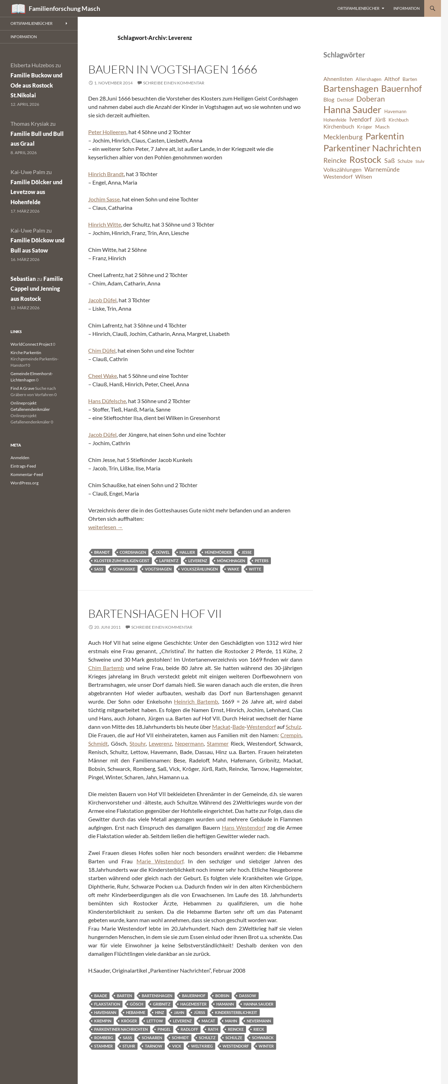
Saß (98, 569)
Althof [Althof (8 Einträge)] (392, 79)
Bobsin (222, 995)
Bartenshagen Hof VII (155, 613)
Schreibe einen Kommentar (173, 82)
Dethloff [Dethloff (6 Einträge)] (345, 100)
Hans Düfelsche (107, 401)
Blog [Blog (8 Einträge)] (328, 99)
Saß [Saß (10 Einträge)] (389, 160)
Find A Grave (22, 388)
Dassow (247, 995)
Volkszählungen (199, 569)
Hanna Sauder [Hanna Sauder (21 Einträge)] (352, 109)
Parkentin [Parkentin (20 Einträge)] (384, 135)
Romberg (103, 1037)
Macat (208, 1021)
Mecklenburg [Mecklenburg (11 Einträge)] (343, 137)
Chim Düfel (101, 350)
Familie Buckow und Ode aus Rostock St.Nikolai (36, 85)
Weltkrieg (202, 1046)
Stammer (218, 743)
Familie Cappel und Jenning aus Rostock (36, 288)
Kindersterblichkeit (236, 1012)
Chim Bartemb (106, 667)
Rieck (258, 1029)
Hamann (225, 1004)
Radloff (189, 1029)
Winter (266, 1046)
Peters (261, 560)
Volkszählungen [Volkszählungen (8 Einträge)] (342, 169)
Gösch (136, 1004)
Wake (233, 569)
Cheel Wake (102, 375)
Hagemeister (193, 1004)
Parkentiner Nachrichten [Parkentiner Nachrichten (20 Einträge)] (372, 147)
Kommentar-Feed (26, 474)
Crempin (290, 735)
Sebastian (23, 278)
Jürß (199, 1012)
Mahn (231, 1021)
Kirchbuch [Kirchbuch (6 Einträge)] (398, 120)
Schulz (293, 726)
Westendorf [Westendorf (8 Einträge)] (337, 176)
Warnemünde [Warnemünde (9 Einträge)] (382, 169)
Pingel (164, 1029)
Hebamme (135, 1012)
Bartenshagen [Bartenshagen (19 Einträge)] (350, 88)
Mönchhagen (231, 560)
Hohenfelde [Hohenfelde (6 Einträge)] (334, 120)
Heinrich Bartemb (196, 701)
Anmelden (19, 457)
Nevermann (259, 1021)
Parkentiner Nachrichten (121, 1029)
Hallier (187, 552)
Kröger (129, 1021)
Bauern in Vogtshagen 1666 (172, 69)
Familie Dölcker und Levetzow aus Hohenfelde (36, 192)
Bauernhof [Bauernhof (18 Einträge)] (401, 88)
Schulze (233, 1037)
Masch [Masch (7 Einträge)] (382, 127)
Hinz (159, 1012)
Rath (213, 1029)
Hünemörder (218, 552)
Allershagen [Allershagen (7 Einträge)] (369, 79)
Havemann (105, 1012)
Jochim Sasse (104, 199)
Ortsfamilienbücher (358, 8)
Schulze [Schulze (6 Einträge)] (405, 161)
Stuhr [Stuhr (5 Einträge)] (420, 161)
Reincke (236, 1029)
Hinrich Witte (104, 224)
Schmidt (98, 743)
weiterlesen (105, 527)
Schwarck (263, 1037)
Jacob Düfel (102, 300)
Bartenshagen (157, 995)
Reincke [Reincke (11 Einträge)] (334, 160)
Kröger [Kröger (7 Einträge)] (364, 127)
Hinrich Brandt (106, 174)
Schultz (207, 1037)
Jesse (246, 552)
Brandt (102, 552)
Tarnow (153, 1046)
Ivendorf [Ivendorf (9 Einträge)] (360, 119)
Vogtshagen (158, 569)
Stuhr (128, 1046)
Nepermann (189, 743)
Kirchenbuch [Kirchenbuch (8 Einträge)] (338, 126)
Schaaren (152, 1037)
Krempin (102, 1021)
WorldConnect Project (31, 344)
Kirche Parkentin (25, 352)
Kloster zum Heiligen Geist (121, 560)
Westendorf (261, 726)
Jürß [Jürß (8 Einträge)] (380, 119)
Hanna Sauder (258, 1004)
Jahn (179, 1012)
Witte (255, 569)
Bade (238, 726)
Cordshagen (133, 552)
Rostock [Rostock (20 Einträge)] (365, 159)
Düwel (163, 552)
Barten (124, 995)
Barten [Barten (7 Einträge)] (409, 79)
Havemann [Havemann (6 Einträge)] (395, 111)
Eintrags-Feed (23, 466)
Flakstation (107, 1004)
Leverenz (197, 560)
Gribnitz (161, 1004)
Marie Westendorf (159, 861)
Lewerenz (160, 743)
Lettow (155, 1021)
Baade (100, 995)
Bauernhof (193, 995)
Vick (176, 1046)
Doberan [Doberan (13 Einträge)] (370, 98)
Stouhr (138, 743)
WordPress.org (24, 482)
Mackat (221, 726)
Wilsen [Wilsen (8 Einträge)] (363, 176)
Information (406, 8)
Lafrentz (168, 560)
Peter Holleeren (107, 132)
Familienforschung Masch (64, 8)
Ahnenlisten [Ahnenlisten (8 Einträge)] (338, 79)
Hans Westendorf (243, 827)
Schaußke (124, 569)
